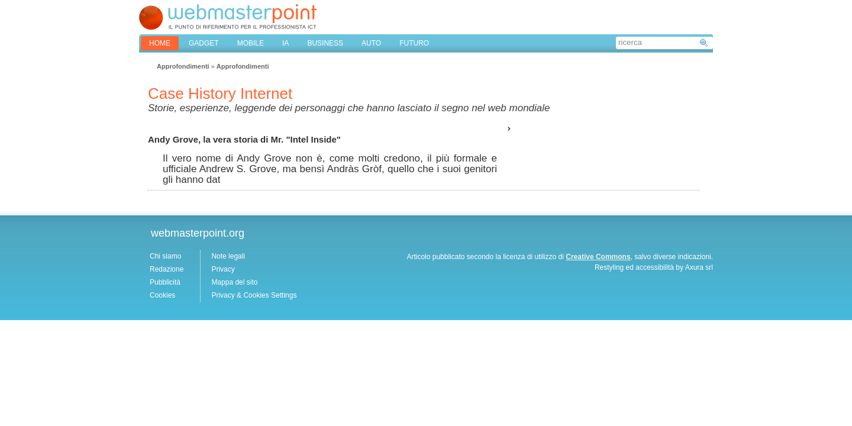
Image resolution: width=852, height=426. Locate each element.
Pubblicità (165, 282)
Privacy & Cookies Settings (253, 295)
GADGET (204, 43)
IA (285, 43)
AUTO (371, 43)
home (159, 43)
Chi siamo (165, 256)
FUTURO (414, 43)
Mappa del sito (234, 282)
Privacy (222, 269)
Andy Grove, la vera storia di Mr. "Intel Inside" (244, 139)
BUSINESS (325, 43)
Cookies (162, 295)
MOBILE (250, 43)
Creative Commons (598, 257)
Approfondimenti (183, 66)
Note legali (228, 256)
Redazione (166, 269)
